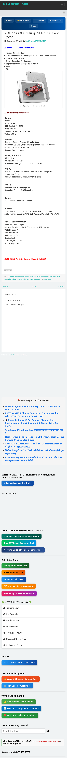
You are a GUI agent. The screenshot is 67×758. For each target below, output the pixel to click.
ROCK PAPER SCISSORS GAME (19, 663)
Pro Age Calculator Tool (15, 566)
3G (7, 276)
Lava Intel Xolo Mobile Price (16, 276)
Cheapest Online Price (14, 639)
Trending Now (11, 608)
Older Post (61, 286)
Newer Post (6, 286)
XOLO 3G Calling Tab (23, 279)
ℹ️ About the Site (55, 20)
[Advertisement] (33, 376)
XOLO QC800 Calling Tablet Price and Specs (32, 35)
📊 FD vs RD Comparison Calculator (21, 708)
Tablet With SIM (12, 279)
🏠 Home (9, 20)
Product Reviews (12, 633)
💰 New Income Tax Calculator (18, 702)
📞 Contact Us (39, 20)
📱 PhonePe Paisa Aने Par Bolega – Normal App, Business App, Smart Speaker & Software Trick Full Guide (32, 423)
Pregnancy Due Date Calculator (19, 593)
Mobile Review (11, 620)
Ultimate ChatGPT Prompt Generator (21, 536)
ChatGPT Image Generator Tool (19, 543)
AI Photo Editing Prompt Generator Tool (23, 550)
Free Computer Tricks (15, 3)
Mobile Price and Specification (32, 276)
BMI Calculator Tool (13, 572)
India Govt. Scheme (13, 645)
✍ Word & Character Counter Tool (20, 679)
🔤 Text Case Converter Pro (17, 686)
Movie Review (11, 626)
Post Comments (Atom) (19, 355)
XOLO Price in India (35, 279)
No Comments (47, 279)
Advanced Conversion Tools (17, 483)
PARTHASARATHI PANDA (35, 41)
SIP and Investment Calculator (18, 586)
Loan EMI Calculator (13, 579)
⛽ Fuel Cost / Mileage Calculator (20, 715)
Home (34, 286)
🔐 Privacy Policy (23, 20)
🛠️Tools (33, 26)
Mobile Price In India (46, 276)
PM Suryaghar (11, 614)
